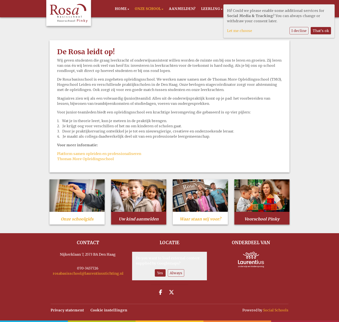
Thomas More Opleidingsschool (85, 159)
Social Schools (275, 310)
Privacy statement (67, 310)
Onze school (148, 8)
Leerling (211, 8)
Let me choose (239, 31)
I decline (299, 31)
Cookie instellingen (108, 310)
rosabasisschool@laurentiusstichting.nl (88, 273)
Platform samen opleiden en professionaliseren (99, 153)
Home (121, 8)
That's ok (321, 31)
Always (176, 273)
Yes (160, 273)
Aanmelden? (182, 8)
